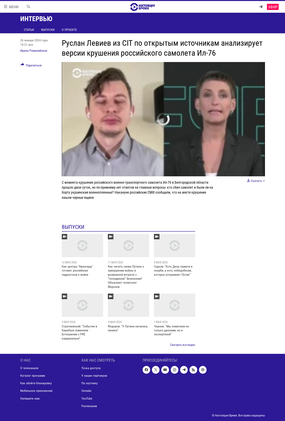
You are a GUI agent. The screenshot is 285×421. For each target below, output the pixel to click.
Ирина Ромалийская (33, 50)
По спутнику (89, 383)
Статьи (29, 30)
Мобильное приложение (36, 391)
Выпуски (48, 30)
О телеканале (29, 368)
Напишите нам (30, 398)
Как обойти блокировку (36, 383)
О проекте (69, 30)
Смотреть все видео (182, 345)
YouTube (86, 398)
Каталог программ (32, 375)
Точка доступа (91, 368)
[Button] (31, 66)
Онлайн (86, 391)
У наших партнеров (94, 375)
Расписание (89, 406)
